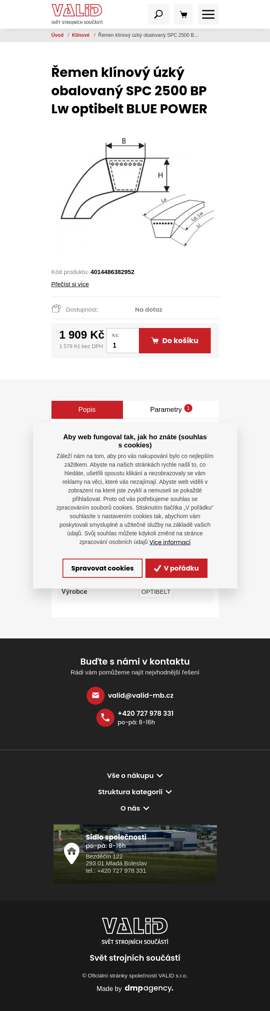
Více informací (170, 542)
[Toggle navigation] (158, 14)
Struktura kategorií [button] (130, 792)
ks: (115, 335)
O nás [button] (130, 808)
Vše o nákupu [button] (130, 775)
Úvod (58, 35)
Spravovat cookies (102, 568)
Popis (87, 409)
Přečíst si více (70, 284)
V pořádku (176, 568)
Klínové (81, 35)
